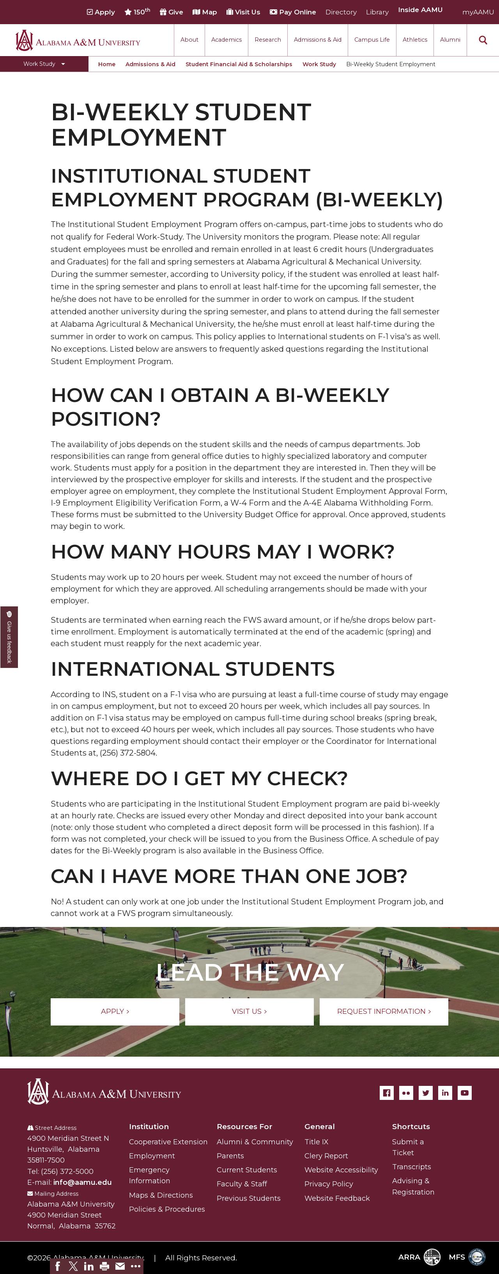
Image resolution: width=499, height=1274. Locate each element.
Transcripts (411, 1167)
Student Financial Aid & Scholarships (239, 64)
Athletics (415, 39)
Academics (226, 39)
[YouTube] (465, 1093)
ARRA (419, 1257)
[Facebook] (387, 1093)
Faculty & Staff (242, 1184)
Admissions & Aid (318, 39)
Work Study (319, 64)
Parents (230, 1156)
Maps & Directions (161, 1195)
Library (377, 12)
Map (205, 12)
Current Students (247, 1170)
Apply (101, 12)
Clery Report (326, 1156)
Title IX (316, 1142)
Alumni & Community (255, 1142)
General (319, 1126)
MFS (467, 1257)
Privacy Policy (328, 1184)
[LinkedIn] (445, 1093)
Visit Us (243, 12)
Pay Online (293, 12)
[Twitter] (426, 1093)
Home (106, 64)
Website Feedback (337, 1198)
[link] (57, 1266)
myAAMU (478, 12)
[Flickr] (406, 1093)
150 (137, 11)
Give (171, 12)
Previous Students (249, 1198)
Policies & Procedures (167, 1209)
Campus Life (372, 39)
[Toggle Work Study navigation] (44, 64)
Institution (149, 1126)
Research (268, 39)
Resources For (245, 1126)
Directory (341, 12)
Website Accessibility (341, 1170)
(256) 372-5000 (67, 1171)
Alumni (450, 39)
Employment (152, 1156)
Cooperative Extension (168, 1142)
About (189, 39)
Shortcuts (411, 1126)
